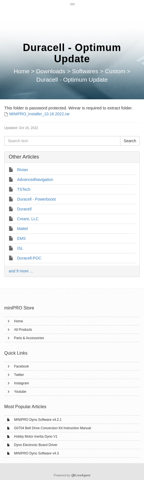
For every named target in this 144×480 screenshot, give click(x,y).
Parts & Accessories (29, 338)
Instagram (21, 383)
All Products (23, 330)
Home (18, 321)
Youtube (20, 392)
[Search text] (62, 141)
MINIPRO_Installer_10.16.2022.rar (39, 114)
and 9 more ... (21, 271)
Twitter (19, 375)
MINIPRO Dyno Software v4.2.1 (37, 420)
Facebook (21, 366)
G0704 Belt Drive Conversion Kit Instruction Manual (52, 428)
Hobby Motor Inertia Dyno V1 (36, 436)
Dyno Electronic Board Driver (36, 445)
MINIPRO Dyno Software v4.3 (36, 453)
